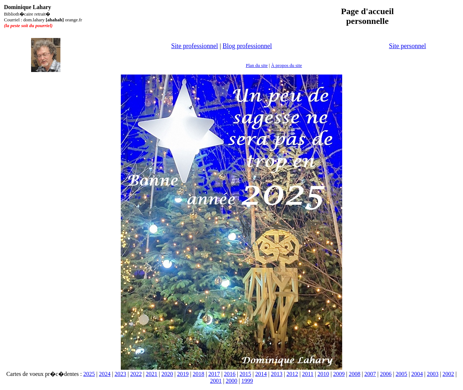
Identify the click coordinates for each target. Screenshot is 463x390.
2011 (307, 374)
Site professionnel (194, 46)
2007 (370, 374)
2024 (104, 374)
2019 (182, 374)
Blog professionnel (247, 46)
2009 (339, 374)
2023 (120, 374)
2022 (136, 374)
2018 (198, 374)
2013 (277, 374)
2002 (448, 374)
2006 (386, 374)
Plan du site (257, 65)
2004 (417, 374)
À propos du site (286, 65)
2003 (432, 374)
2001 (216, 381)
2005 (401, 374)
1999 (247, 381)
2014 (261, 374)
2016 (229, 374)
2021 (151, 374)
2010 (323, 374)
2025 (89, 374)
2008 (354, 374)
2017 (214, 374)
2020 (167, 374)
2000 (231, 381)
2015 (245, 374)
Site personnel (407, 46)
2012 (292, 374)
